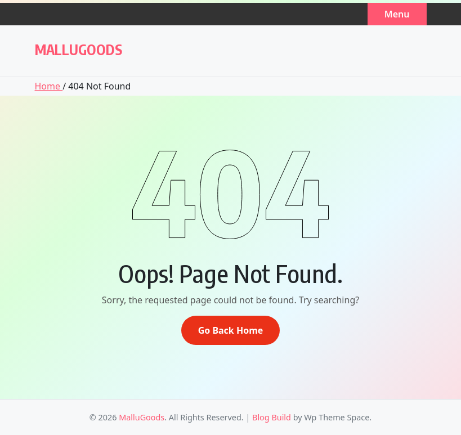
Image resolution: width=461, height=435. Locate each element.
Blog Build (271, 417)
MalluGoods (78, 49)
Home (49, 86)
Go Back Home (230, 330)
